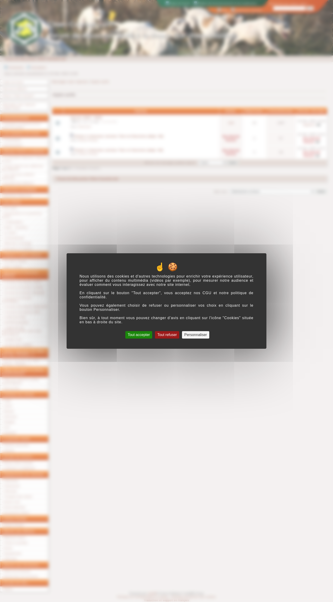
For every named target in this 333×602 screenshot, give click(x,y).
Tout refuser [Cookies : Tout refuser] (167, 335)
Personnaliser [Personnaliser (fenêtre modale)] (195, 335)
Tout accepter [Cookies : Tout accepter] (139, 335)
